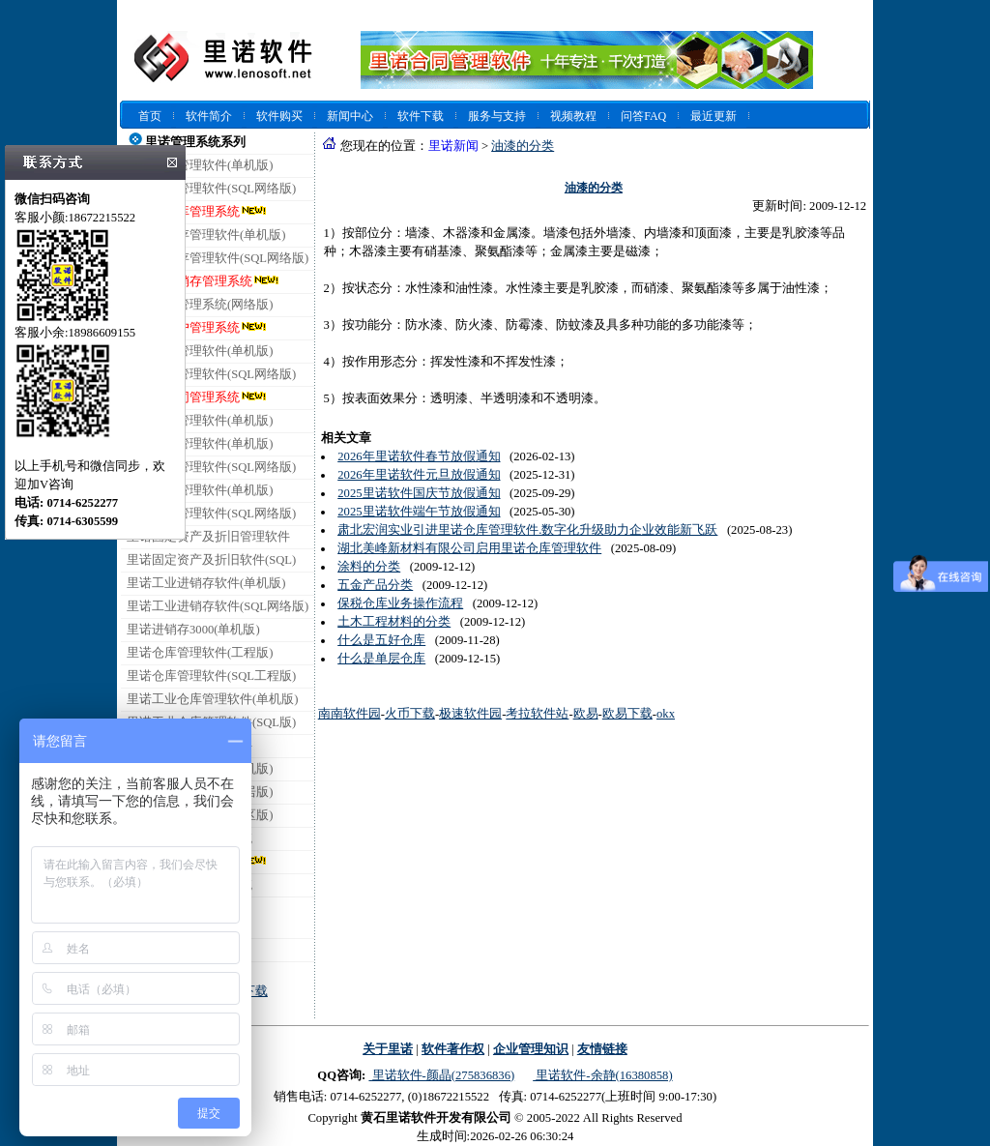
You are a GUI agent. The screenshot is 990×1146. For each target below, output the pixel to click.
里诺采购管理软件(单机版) (200, 490)
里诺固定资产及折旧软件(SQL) (211, 560)
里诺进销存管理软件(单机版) (206, 235)
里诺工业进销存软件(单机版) (206, 583)
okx (665, 713)
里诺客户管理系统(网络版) (200, 304)
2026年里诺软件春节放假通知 (418, 456)
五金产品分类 (375, 585)
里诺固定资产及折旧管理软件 (208, 537)
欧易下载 (627, 713)
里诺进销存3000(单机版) (193, 629)
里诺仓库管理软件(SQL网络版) (211, 188)
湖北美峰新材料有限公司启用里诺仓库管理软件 (469, 548)
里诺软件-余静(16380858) (602, 1075)
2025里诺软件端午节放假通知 (418, 511)
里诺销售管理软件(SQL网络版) (211, 467)
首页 (149, 116)
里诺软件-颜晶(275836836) (441, 1075)
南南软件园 (349, 713)
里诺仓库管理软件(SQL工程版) (211, 676)
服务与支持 (497, 116)
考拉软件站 (537, 713)
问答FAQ (643, 116)
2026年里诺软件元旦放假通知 (418, 475)
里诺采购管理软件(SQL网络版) (211, 513)
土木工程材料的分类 (394, 622)
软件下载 (420, 116)
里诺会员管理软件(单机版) (200, 420)
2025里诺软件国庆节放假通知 (418, 493)
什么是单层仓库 (381, 658)
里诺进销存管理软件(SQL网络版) (217, 258)
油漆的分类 (522, 146)
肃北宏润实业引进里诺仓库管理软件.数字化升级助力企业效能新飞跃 (527, 530)
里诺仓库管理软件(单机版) (200, 165)
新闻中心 (350, 116)
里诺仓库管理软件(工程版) (200, 653)
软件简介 (209, 116)
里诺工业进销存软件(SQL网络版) (217, 606)
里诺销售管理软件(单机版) (200, 444)
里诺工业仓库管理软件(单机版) (212, 699)
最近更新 (713, 116)
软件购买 (279, 116)
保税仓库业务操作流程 (400, 603)
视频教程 (573, 116)
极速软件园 (470, 713)
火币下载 (410, 713)
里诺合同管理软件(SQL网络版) (211, 374)
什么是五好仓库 (381, 640)
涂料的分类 (368, 566)
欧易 (585, 713)
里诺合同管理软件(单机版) (200, 351)
